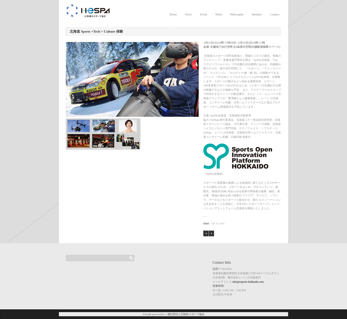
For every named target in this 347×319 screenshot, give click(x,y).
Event (203, 14)
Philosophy (237, 14)
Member (257, 14)
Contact (274, 14)
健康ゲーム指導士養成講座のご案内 (211, 233)
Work (218, 14)
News (188, 14)
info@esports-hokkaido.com (248, 281)
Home (173, 14)
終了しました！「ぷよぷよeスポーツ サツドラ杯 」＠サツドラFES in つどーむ (206, 233)
